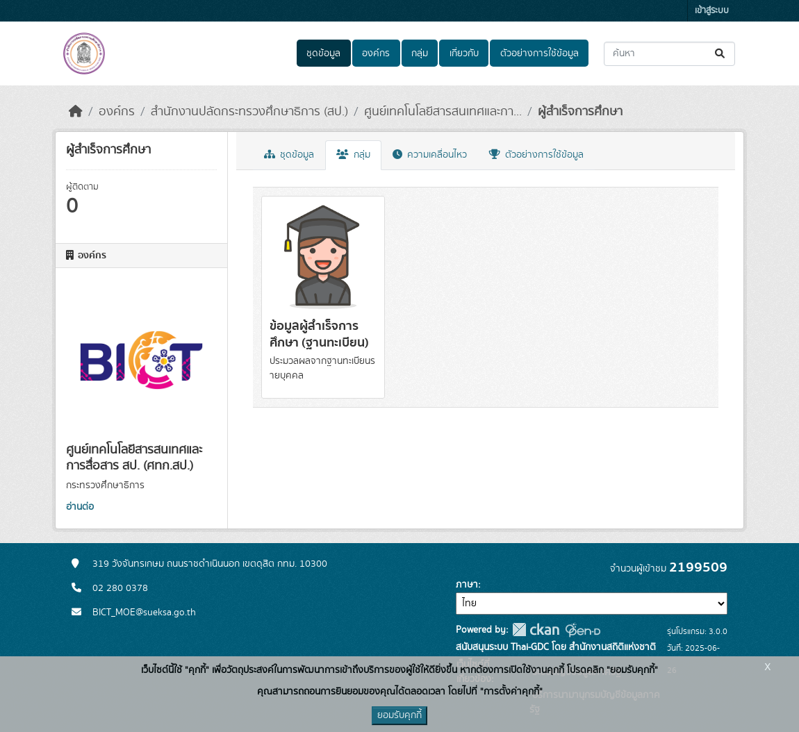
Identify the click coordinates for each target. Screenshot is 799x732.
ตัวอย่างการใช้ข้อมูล (539, 53)
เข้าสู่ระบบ (712, 10)
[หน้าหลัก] (76, 112)
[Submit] (721, 54)
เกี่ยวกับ (464, 53)
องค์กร (376, 53)
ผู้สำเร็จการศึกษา (580, 112)
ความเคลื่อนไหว (430, 155)
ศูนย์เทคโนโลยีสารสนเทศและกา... (443, 112)
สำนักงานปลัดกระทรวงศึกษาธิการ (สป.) (249, 112)
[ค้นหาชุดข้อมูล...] (669, 54)
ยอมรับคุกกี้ (399, 715)
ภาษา (467, 585)
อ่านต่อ (80, 507)
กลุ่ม (419, 53)
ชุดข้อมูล (323, 53)
